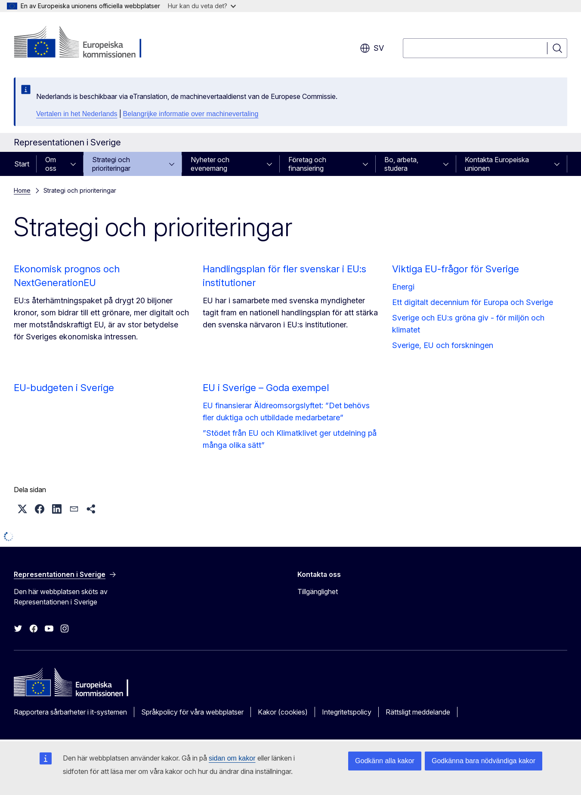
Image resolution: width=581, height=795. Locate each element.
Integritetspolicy (346, 712)
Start (21, 164)
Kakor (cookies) (283, 712)
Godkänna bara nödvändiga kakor (483, 760)
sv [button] (372, 48)
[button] (22, 509)
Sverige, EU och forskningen (442, 345)
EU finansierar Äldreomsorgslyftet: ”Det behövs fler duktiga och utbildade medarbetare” (286, 411)
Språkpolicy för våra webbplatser (192, 712)
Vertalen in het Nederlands (76, 113)
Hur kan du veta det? (202, 5)
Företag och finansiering (307, 164)
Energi (403, 286)
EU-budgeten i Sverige (64, 387)
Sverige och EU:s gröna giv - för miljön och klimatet (468, 323)
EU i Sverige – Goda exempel (266, 387)
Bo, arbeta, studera (401, 164)
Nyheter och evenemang (210, 164)
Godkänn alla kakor (384, 760)
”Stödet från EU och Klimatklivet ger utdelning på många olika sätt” (290, 439)
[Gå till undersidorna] (75, 164)
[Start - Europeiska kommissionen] (83, 43)
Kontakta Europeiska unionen (497, 164)
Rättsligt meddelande (418, 712)
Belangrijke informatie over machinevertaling (191, 113)
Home (22, 190)
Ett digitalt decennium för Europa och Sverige (472, 302)
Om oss (50, 164)
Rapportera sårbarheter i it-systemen (70, 712)
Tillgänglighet (317, 591)
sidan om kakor (232, 758)
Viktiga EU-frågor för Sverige (455, 268)
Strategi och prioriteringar (111, 164)
